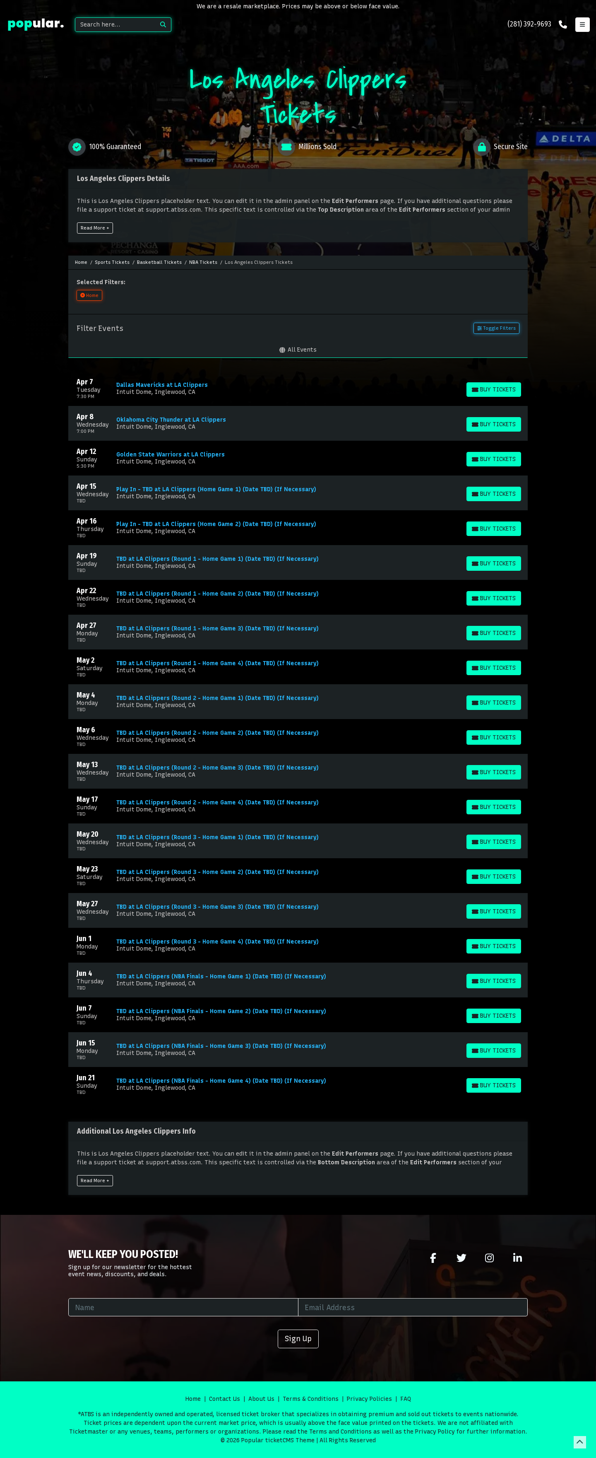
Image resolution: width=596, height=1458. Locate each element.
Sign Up (298, 1338)
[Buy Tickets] (493, 389)
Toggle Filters (496, 328)
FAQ (405, 1398)
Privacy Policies (369, 1398)
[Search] (115, 24)
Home (193, 1398)
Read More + (95, 228)
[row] (298, 388)
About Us (261, 1398)
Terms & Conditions (311, 1398)
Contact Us (224, 1398)
